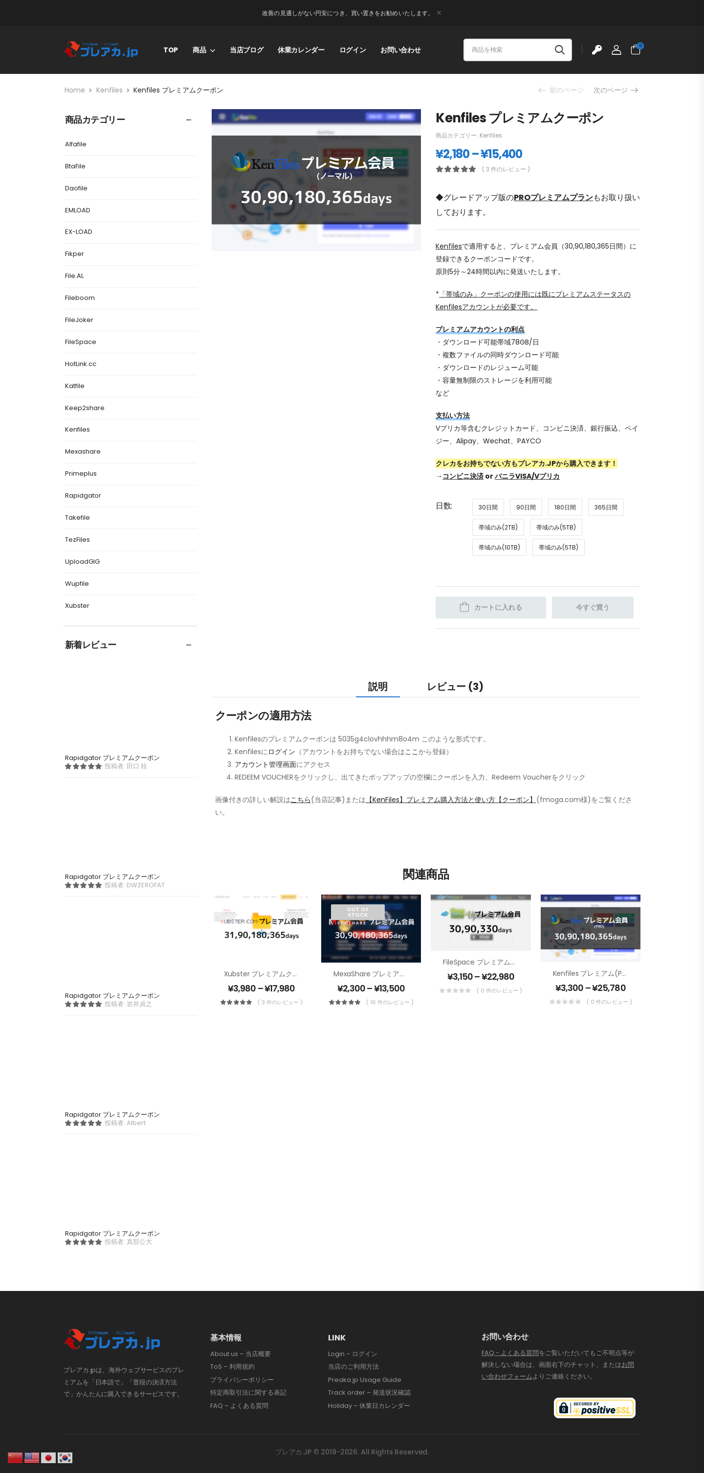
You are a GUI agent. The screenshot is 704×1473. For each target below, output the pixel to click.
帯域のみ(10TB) (499, 547)
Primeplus (81, 473)
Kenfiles (109, 90)
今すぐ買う (592, 607)
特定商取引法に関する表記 (248, 1393)
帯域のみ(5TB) (556, 527)
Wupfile (77, 583)
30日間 (488, 507)
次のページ (615, 90)
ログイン (352, 50)
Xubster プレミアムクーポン (268, 974)
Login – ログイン (352, 1354)
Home (75, 90)
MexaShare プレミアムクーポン (383, 974)
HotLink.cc (80, 363)
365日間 (605, 507)
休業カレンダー (301, 50)
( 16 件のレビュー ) (390, 1002)
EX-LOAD (78, 231)
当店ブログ (246, 50)
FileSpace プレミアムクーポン (490, 962)
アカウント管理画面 (265, 764)
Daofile (76, 188)
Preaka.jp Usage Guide (364, 1380)
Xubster (77, 605)
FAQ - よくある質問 (510, 1353)
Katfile (75, 386)
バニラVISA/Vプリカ (527, 476)
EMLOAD (77, 210)
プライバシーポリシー (242, 1380)
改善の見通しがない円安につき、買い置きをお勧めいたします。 (348, 13)
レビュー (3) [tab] (455, 686)
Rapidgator (83, 495)
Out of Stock (358, 912)
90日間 (526, 507)
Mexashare (83, 451)
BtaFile (75, 166)
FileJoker (79, 319)
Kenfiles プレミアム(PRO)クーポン (607, 973)
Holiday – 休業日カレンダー (369, 1406)
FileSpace (80, 341)
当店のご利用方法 (353, 1367)
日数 (443, 505)
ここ (411, 752)
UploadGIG (82, 561)
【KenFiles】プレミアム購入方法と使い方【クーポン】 (451, 800)
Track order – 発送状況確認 (369, 1393)
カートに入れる (498, 607)
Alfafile (76, 144)
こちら (300, 800)
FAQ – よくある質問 (239, 1406)
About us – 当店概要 (240, 1354)
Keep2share (85, 408)
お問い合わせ (400, 50)
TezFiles (77, 539)
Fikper (74, 253)
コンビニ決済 (463, 476)
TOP (170, 50)
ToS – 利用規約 (232, 1367)
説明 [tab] (378, 686)
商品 (199, 50)
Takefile (77, 517)
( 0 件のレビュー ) (499, 990)
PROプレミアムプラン (553, 197)
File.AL (74, 275)
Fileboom (80, 297)
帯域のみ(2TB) (498, 527)
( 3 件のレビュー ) (506, 169)
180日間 (565, 507)
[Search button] (560, 50)
